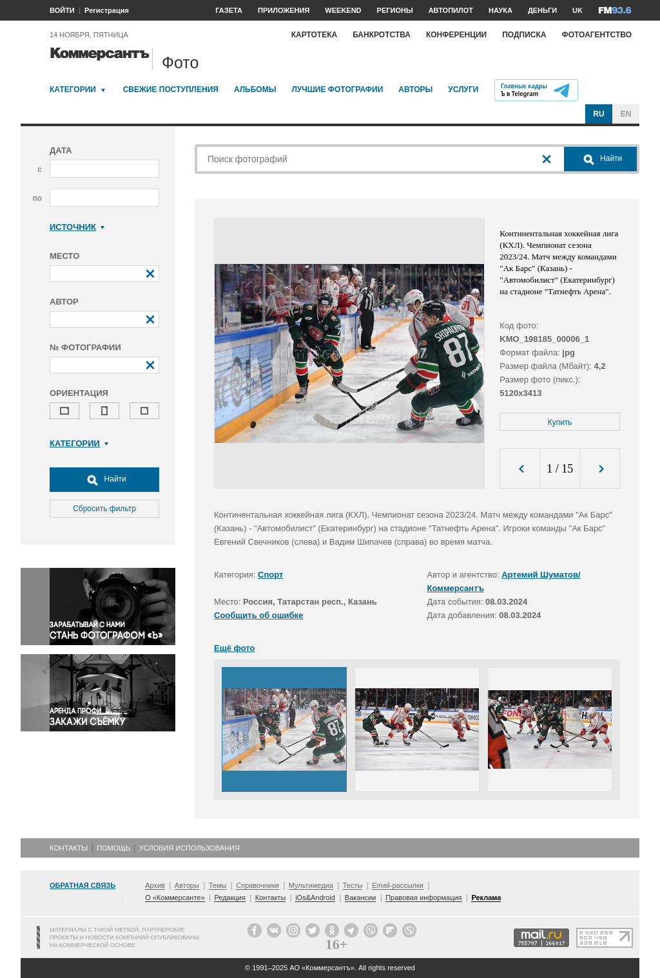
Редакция (229, 897)
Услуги (463, 89)
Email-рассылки (397, 885)
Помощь (113, 848)
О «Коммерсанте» (174, 897)
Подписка (524, 34)
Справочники (257, 885)
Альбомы (255, 89)
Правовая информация (423, 897)
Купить (560, 422)
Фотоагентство (596, 34)
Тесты (353, 885)
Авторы (415, 89)
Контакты (69, 848)
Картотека (314, 34)
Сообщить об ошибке (258, 615)
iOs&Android (315, 897)
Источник (77, 227)
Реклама (486, 897)
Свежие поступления (170, 89)
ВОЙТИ (62, 10)
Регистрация (106, 10)
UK (577, 10)
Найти (104, 479)
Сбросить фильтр (104, 508)
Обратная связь (82, 885)
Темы (218, 885)
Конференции (456, 34)
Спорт (270, 574)
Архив (155, 885)
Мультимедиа (311, 885)
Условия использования (189, 848)
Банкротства (382, 34)
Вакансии (360, 897)
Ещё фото (234, 648)
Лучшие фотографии (337, 89)
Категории (73, 89)
